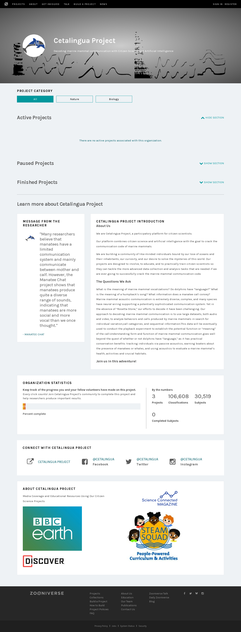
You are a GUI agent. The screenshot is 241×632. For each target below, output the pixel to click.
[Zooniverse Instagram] (202, 593)
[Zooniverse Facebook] (184, 593)
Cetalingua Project (54, 462)
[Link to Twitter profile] (139, 462)
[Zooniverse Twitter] (190, 593)
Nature (67, 99)
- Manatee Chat (33, 334)
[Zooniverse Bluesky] (196, 593)
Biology (107, 99)
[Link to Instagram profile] (183, 462)
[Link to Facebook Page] (95, 462)
